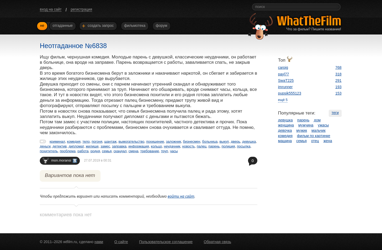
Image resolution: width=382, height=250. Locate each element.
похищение (155, 141)
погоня (97, 141)
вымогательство (131, 141)
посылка (243, 146)
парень (214, 146)
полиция (228, 146)
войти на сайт (181, 196)
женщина (286, 125)
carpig (283, 67)
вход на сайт (51, 9)
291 (338, 80)
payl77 (283, 74)
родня (95, 151)
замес (105, 146)
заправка (119, 146)
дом (317, 120)
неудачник (172, 146)
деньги (45, 146)
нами (98, 242)
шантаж (110, 141)
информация (138, 146)
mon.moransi (60, 160)
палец (202, 146)
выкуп (224, 141)
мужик (301, 130)
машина (285, 141)
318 (338, 74)
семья (106, 151)
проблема (67, 151)
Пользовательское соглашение (166, 242)
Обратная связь (217, 242)
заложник (173, 141)
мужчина (306, 125)
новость (188, 146)
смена (133, 151)
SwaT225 (286, 80)
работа (83, 151)
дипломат (76, 146)
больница (210, 141)
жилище (92, 146)
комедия (74, 141)
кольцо (156, 146)
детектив (60, 146)
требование (149, 151)
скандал (120, 151)
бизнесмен (191, 141)
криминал (57, 141)
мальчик (318, 130)
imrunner (285, 87)
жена (327, 141)
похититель (49, 151)
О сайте (121, 242)
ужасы (323, 125)
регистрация (81, 9)
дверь (235, 141)
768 (338, 67)
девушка (249, 141)
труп (164, 151)
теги (335, 113)
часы (174, 151)
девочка (285, 130)
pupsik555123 (289, 93)
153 (338, 93)
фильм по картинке (313, 136)
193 (338, 87)
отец (315, 141)
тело (86, 141)
